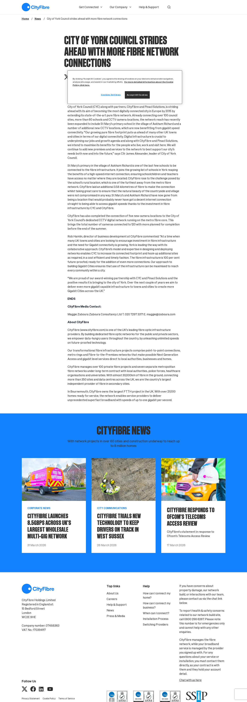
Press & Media (116, 616)
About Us (112, 593)
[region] (124, 87)
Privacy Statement (31, 698)
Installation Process (155, 618)
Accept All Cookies (137, 95)
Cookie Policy (49, 698)
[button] (169, 7)
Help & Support (149, 7)
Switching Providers (155, 624)
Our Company (121, 7)
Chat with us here (190, 680)
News (110, 610)
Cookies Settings (111, 94)
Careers (112, 599)
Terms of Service (66, 698)
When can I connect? (156, 613)
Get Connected (91, 7)
